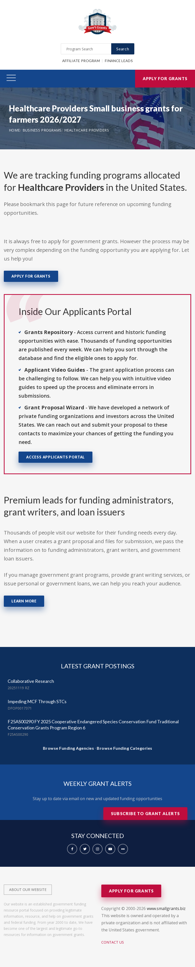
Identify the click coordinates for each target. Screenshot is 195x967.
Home (14, 130)
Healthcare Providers (86, 130)
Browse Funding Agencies (68, 748)
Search (122, 48)
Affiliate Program (81, 61)
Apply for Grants (165, 78)
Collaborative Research (31, 681)
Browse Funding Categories (124, 748)
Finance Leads (119, 61)
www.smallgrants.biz (166, 908)
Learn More (24, 601)
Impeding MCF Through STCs (37, 701)
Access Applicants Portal (55, 457)
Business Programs (42, 130)
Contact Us (112, 942)
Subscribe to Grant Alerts (145, 813)
